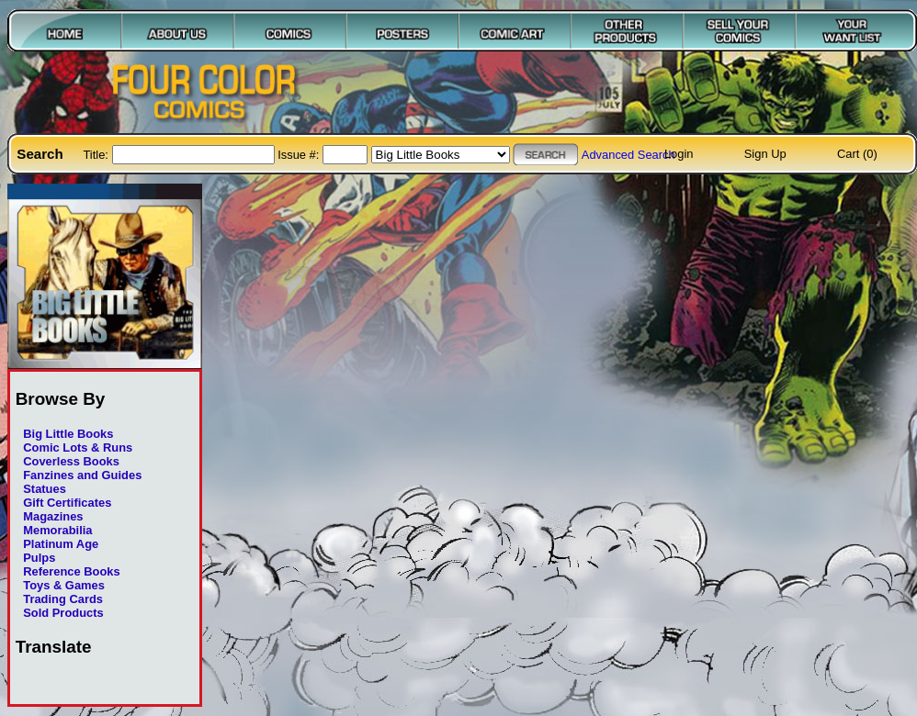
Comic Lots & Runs (77, 447)
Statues (44, 489)
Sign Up (765, 154)
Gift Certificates (67, 502)
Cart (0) (857, 154)
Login (679, 154)
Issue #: (300, 155)
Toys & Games (64, 585)
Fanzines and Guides (82, 475)
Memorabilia (57, 530)
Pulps (39, 558)
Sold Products (63, 613)
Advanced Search (628, 155)
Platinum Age (60, 544)
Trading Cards (63, 599)
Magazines (53, 516)
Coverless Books (71, 461)
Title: (97, 155)
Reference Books (71, 571)
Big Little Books (68, 434)
